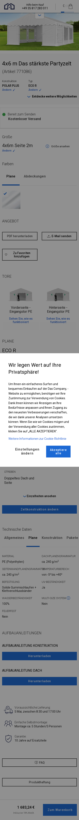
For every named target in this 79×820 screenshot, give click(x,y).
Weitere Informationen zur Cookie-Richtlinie (37, 438)
